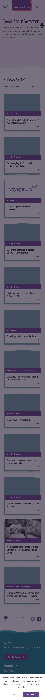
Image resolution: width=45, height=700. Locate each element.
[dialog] (22, 350)
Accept (31, 694)
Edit (13, 694)
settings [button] (23, 687)
